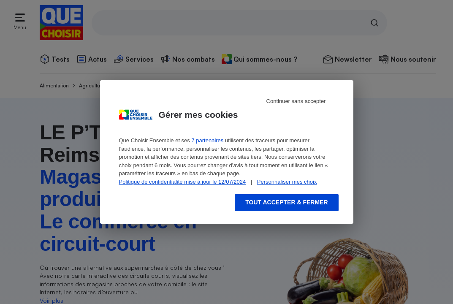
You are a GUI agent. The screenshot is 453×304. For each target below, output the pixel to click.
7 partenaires (207, 140)
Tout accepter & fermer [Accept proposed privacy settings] (286, 202)
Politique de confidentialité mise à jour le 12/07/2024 (182, 182)
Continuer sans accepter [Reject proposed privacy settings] (296, 101)
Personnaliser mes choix (287, 182)
